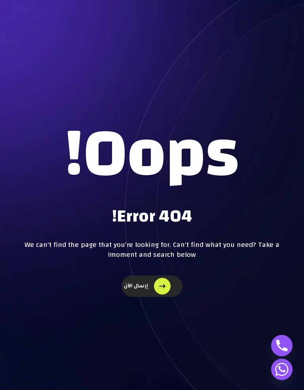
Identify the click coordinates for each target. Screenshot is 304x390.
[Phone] (282, 345)
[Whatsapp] (282, 369)
